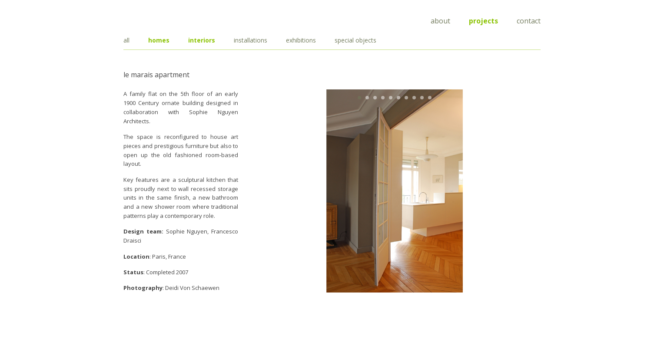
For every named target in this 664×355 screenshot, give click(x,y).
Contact (529, 21)
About (440, 21)
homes (158, 40)
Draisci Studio (166, 19)
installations (250, 40)
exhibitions (301, 40)
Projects (483, 21)
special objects (355, 40)
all (126, 40)
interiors (201, 40)
